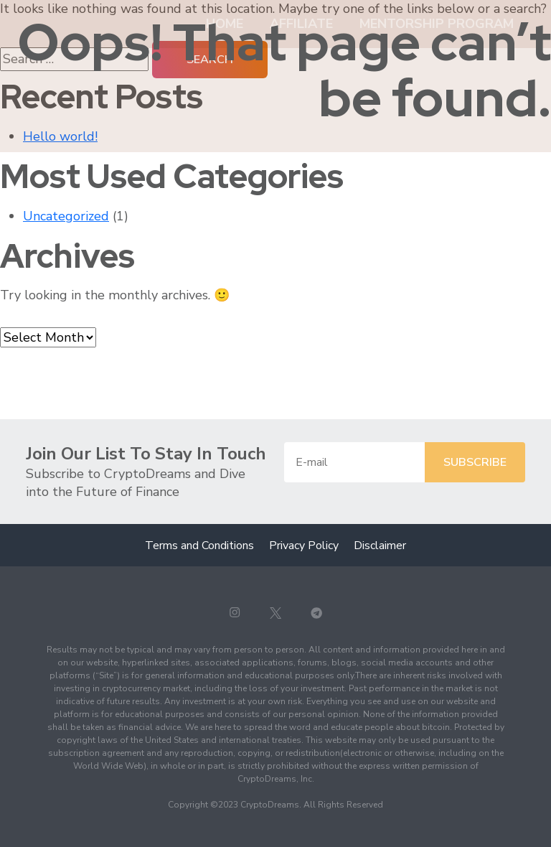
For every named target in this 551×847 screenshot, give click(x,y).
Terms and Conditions (199, 545)
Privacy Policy (304, 545)
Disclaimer (380, 545)
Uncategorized (66, 216)
